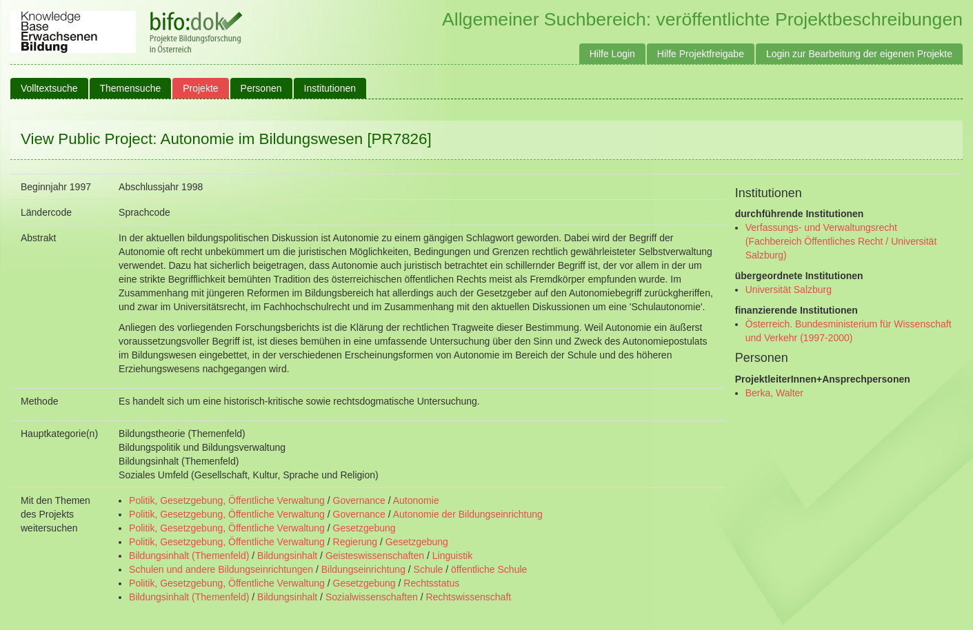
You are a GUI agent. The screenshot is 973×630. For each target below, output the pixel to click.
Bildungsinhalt (287, 555)
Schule (428, 569)
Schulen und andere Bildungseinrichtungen (221, 569)
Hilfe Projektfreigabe (700, 53)
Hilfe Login (612, 53)
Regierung (355, 541)
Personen (261, 88)
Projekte (200, 88)
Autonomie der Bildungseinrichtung (468, 514)
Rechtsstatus (431, 583)
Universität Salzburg (788, 289)
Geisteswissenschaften (374, 555)
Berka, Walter (774, 392)
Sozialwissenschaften (371, 596)
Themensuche (130, 88)
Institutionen (330, 88)
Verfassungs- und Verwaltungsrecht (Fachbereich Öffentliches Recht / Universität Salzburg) (841, 241)
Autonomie (416, 500)
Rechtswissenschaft (468, 596)
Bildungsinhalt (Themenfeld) (189, 555)
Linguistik (452, 555)
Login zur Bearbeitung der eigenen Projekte (859, 53)
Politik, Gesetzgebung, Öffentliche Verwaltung (227, 500)
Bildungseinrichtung (363, 569)
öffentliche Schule (489, 569)
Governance (359, 500)
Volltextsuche (49, 88)
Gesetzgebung (364, 528)
